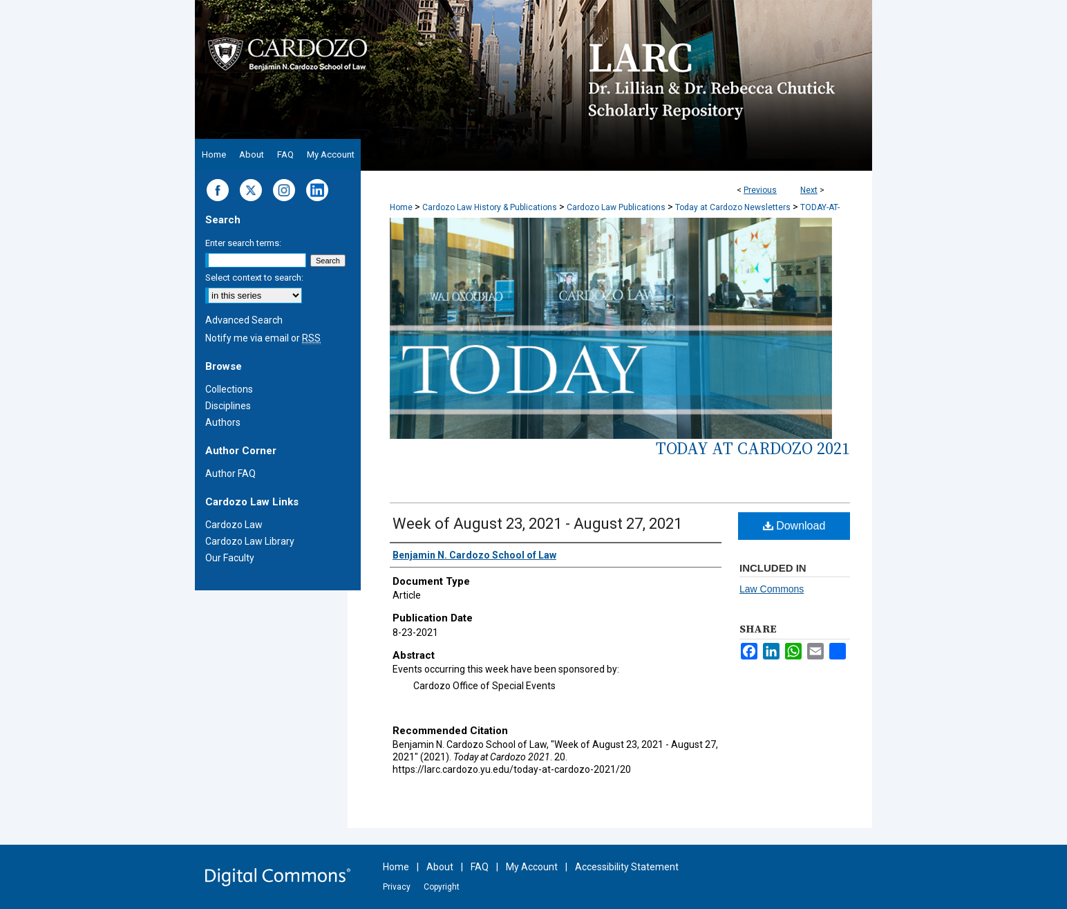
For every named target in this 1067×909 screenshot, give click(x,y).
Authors (222, 422)
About (439, 866)
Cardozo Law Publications (616, 207)
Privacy (396, 887)
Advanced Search (244, 320)
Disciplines (228, 405)
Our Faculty (229, 557)
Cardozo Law (234, 524)
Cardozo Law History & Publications (489, 207)
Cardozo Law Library (249, 541)
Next (809, 190)
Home (401, 207)
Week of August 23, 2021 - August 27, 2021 (537, 523)
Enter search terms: (243, 243)
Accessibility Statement (627, 866)
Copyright (442, 887)
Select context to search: (254, 277)
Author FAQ (230, 473)
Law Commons (771, 588)
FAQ (480, 866)
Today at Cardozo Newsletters (733, 207)
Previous (760, 190)
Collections (229, 389)
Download (794, 526)
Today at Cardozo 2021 (753, 448)
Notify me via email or (263, 338)
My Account (532, 866)
